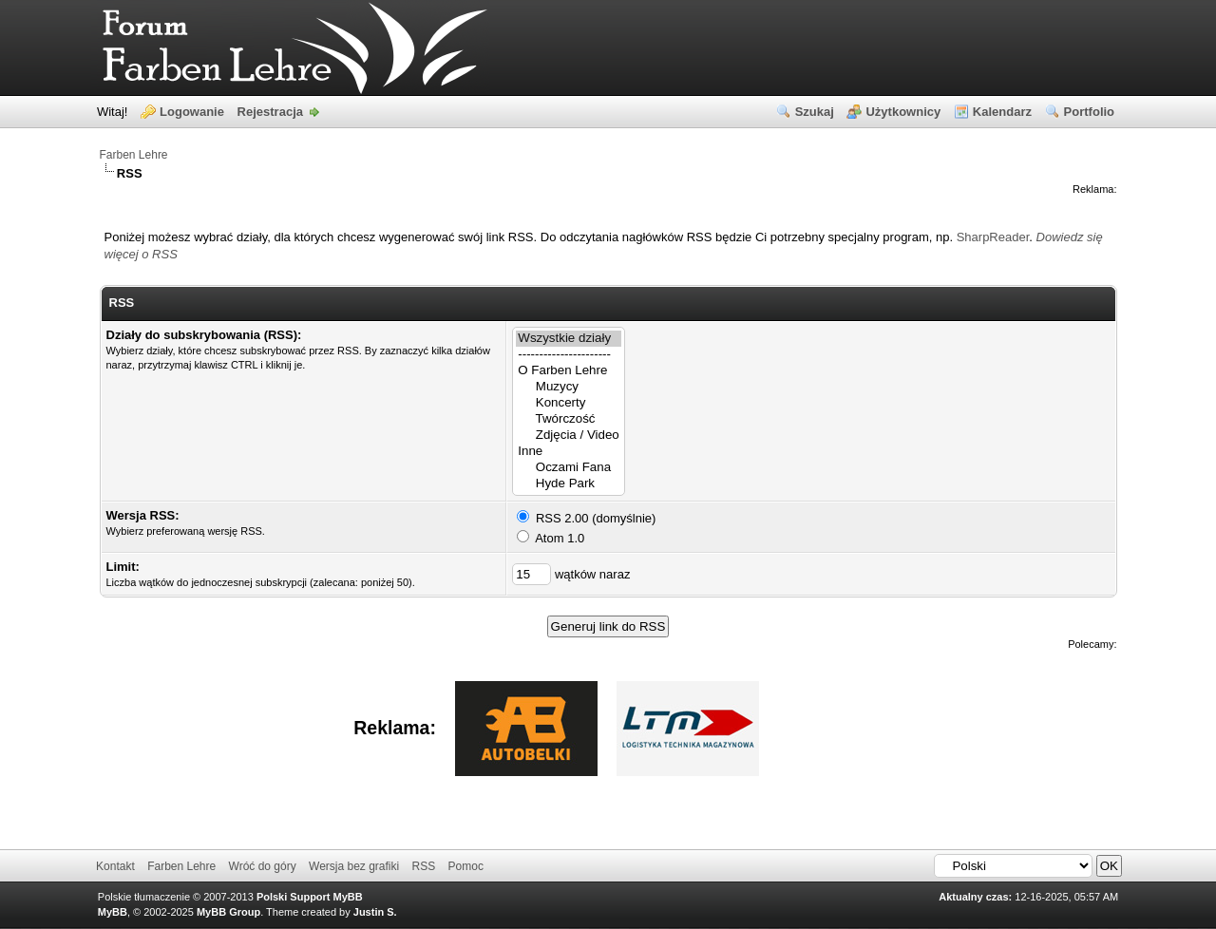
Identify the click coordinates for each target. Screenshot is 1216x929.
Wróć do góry (262, 866)
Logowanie (192, 111)
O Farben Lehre (568, 371)
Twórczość (568, 419)
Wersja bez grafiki (354, 866)
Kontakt (115, 866)
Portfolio (1089, 111)
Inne (568, 452)
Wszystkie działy (568, 339)
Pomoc (466, 866)
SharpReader (993, 237)
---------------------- (568, 355)
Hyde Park (568, 484)
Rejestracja (270, 111)
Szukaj (814, 111)
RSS (424, 866)
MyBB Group (228, 912)
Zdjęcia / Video (568, 435)
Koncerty (568, 403)
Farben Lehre (134, 154)
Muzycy (568, 387)
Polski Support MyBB (309, 896)
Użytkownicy (902, 111)
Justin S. (375, 912)
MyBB (112, 912)
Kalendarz (1002, 111)
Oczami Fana (568, 468)
